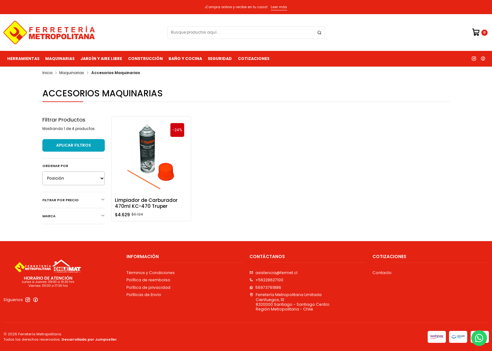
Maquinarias (60, 58)
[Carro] (480, 32)
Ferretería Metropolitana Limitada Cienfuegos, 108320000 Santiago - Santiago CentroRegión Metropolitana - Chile (289, 302)
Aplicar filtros (73, 145)
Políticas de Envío (143, 294)
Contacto (382, 272)
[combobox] (246, 32)
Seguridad (220, 58)
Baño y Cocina (185, 58)
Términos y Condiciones (150, 272)
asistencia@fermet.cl (273, 272)
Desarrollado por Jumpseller (89, 339)
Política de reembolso (148, 280)
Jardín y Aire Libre (101, 58)
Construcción (145, 58)
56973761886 (265, 287)
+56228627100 (266, 280)
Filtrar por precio (73, 199)
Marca (73, 216)
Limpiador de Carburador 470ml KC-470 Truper (146, 203)
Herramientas (23, 58)
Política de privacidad (148, 287)
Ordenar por (55, 166)
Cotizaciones (254, 58)
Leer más (279, 6)
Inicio (47, 73)
